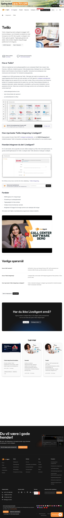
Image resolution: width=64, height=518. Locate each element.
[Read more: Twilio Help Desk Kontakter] (11, 359)
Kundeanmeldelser (29, 466)
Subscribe (59, 492)
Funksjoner (4, 467)
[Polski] (58, 505)
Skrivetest (40, 471)
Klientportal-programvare (56, 479)
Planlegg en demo (35, 322)
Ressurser (27, 9)
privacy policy (14, 508)
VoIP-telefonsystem (55, 468)
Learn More (8, 56)
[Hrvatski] (41, 505)
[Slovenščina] (38, 507)
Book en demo (38, 126)
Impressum (28, 471)
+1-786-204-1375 (8, 497)
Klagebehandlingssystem (56, 477)
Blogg (39, 461)
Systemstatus (16, 466)
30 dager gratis (47, 126)
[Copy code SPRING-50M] (13, 6)
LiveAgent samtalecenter (43, 78)
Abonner (48, 185)
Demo (53, 9)
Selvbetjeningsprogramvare (56, 470)
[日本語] (47, 505)
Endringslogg (15, 469)
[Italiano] (45, 505)
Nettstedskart (43, 515)
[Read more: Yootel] (52, 359)
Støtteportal (15, 461)
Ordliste (40, 464)
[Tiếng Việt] (44, 507)
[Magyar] (43, 505)
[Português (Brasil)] (61, 505)
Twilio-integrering (34, 181)
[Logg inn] (57, 10)
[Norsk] (56, 505)
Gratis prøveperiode (45, 9)
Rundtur (3, 472)
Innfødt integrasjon (7, 44)
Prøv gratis (15, 293)
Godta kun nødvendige (15, 511)
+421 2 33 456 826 (8, 492)
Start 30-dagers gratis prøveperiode (8, 447)
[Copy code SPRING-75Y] (34, 6)
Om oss (27, 461)
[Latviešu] (52, 505)
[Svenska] (40, 507)
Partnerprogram (29, 469)
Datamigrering (16, 464)
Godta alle (6, 511)
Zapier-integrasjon (18, 45)
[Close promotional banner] (62, 2)
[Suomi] (36, 505)
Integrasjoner (8, 15)
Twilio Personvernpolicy (25, 56)
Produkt (21, 9)
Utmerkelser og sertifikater (31, 464)
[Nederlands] (54, 505)
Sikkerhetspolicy (42, 513)
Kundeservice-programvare (56, 465)
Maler (39, 469)
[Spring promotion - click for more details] (32, 3)
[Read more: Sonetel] (32, 359)
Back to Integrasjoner (7, 293)
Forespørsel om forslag (17, 471)
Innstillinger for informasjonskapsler (11, 513)
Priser (3, 465)
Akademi (40, 466)
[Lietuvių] (50, 505)
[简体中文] (46, 507)
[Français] (39, 505)
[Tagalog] (42, 507)
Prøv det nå (25, 322)
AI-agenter (14, 10)
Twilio (14, 15)
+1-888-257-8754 (8, 494)
